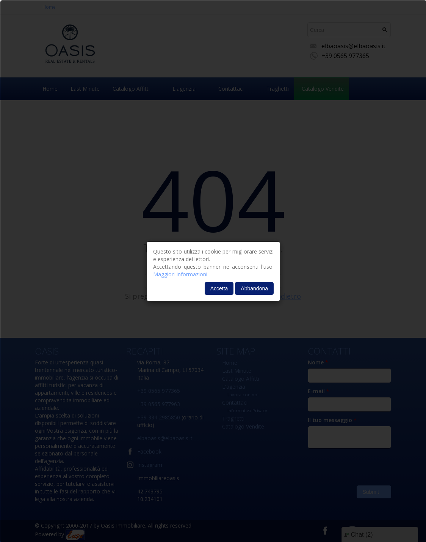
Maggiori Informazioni (180, 274)
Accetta (219, 288)
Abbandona (254, 288)
